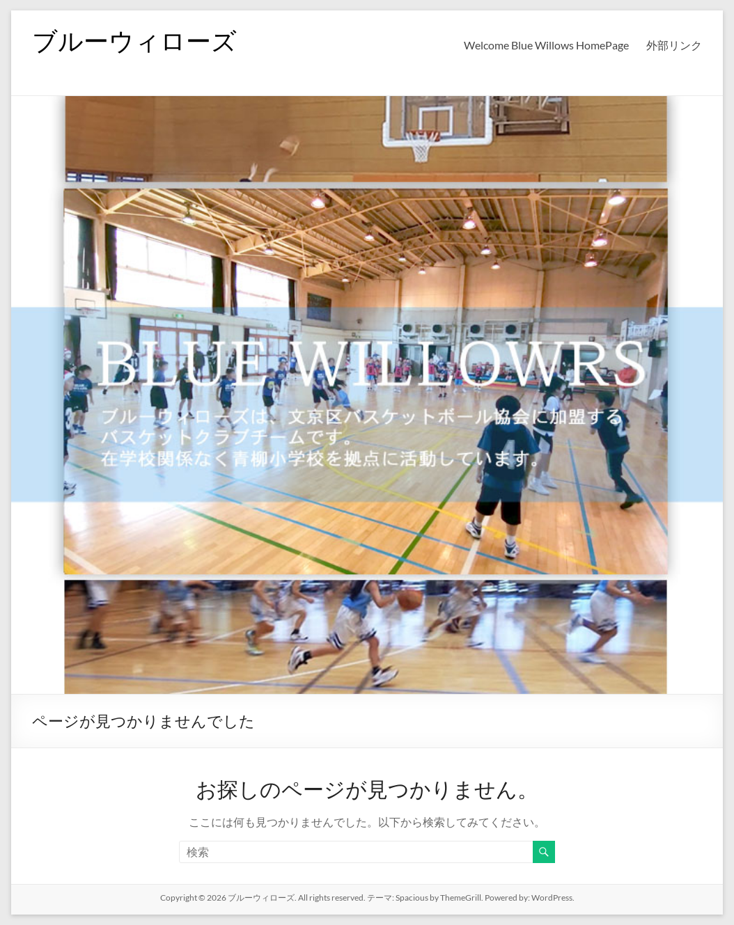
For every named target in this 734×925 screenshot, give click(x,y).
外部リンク (674, 45)
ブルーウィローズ (134, 40)
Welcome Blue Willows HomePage (546, 45)
